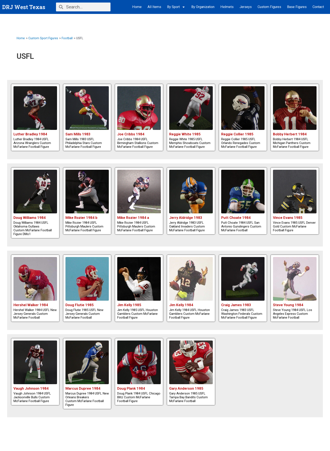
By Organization (202, 7)
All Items (154, 7)
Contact (318, 7)
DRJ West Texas (25, 7)
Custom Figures (269, 7)
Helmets (227, 7)
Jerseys (246, 7)
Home (137, 7)
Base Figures (297, 7)
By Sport (176, 7)
